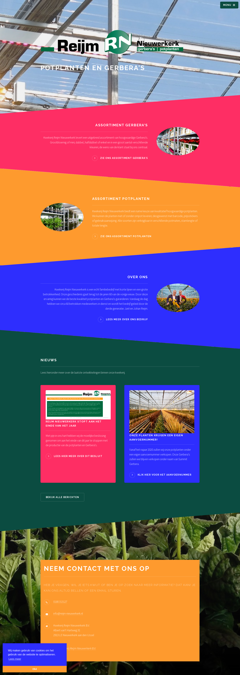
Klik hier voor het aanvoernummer (165, 474)
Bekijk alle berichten (62, 497)
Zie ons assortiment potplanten (126, 236)
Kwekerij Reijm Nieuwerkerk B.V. (78, 648)
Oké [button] (34, 669)
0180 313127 (60, 602)
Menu (227, 5)
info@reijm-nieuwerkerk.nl (68, 613)
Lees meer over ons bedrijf (127, 319)
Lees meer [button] (14, 659)
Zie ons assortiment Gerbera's (124, 158)
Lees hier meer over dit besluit (78, 456)
